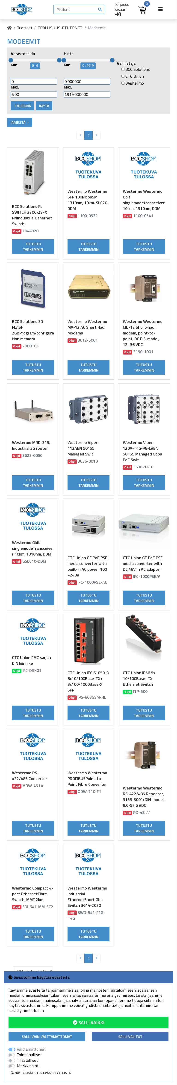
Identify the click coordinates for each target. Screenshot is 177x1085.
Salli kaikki (88, 1022)
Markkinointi (28, 1065)
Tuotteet (24, 28)
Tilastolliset (27, 1060)
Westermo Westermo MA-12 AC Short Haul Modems (87, 327)
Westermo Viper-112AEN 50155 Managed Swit (83, 448)
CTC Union (132, 76)
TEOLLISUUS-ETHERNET (60, 28)
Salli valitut (130, 1036)
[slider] (11, 60)
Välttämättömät (31, 1049)
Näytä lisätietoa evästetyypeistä (41, 1072)
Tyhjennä (22, 106)
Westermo (132, 83)
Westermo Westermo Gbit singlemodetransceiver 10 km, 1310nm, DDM (144, 200)
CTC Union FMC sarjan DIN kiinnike (31, 660)
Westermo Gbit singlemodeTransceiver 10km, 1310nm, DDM (32, 548)
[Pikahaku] (74, 9)
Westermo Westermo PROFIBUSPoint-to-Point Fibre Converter (87, 778)
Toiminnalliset (29, 1054)
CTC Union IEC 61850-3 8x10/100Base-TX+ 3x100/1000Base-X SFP (88, 681)
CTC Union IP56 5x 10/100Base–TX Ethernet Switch (139, 678)
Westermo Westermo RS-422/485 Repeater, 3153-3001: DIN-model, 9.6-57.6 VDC (144, 796)
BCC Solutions (135, 69)
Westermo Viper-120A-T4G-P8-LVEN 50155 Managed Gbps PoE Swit (142, 451)
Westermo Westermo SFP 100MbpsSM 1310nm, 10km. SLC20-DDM (88, 200)
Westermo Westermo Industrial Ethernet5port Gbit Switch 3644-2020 (87, 896)
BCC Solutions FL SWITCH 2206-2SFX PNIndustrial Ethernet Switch (32, 215)
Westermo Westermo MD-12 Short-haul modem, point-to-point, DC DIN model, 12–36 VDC (142, 333)
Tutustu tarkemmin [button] (33, 246)
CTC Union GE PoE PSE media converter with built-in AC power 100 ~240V (87, 566)
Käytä (44, 106)
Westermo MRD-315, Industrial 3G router (31, 445)
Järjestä (18, 122)
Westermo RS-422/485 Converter (29, 776)
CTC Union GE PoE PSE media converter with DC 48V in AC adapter (143, 563)
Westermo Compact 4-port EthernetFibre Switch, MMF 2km (32, 894)
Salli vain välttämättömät (47, 1036)
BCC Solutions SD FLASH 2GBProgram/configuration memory (33, 330)
